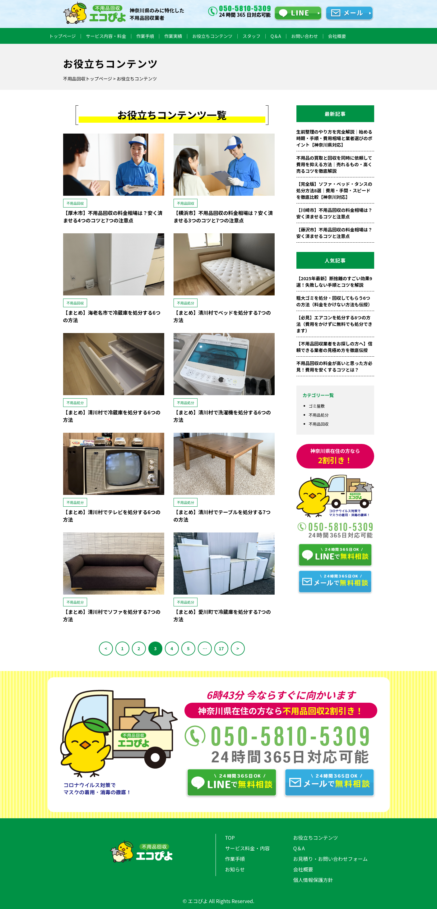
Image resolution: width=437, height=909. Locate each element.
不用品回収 (319, 424)
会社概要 (337, 36)
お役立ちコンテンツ (212, 36)
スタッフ (252, 36)
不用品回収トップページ (87, 78)
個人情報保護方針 (313, 880)
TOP (230, 837)
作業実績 (173, 36)
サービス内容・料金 (106, 36)
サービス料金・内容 (247, 848)
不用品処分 (319, 415)
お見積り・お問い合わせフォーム (330, 858)
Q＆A (276, 36)
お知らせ (235, 869)
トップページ (62, 36)
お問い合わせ (304, 36)
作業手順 (145, 36)
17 (221, 648)
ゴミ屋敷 (317, 406)
